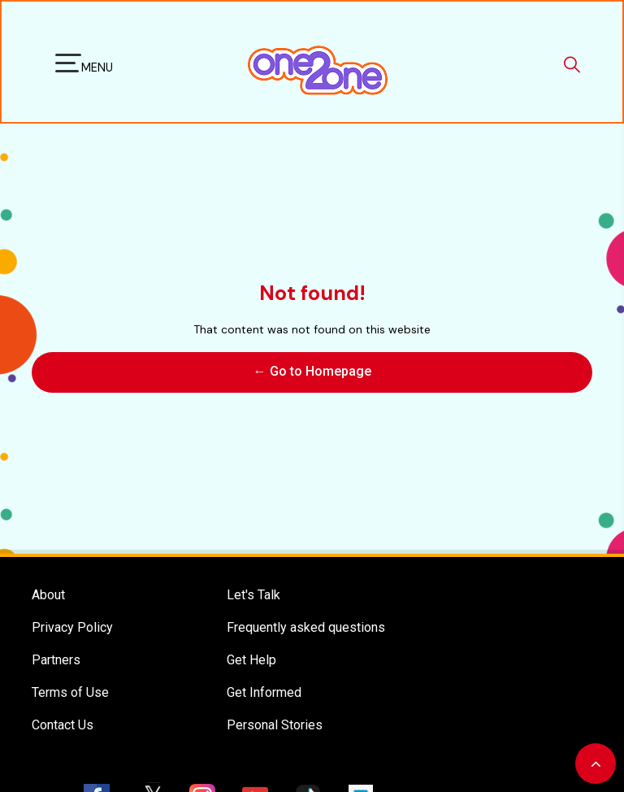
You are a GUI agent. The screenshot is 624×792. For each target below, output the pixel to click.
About (48, 577)
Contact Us (62, 707)
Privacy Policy (72, 609)
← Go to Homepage (312, 362)
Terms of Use (70, 674)
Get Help (251, 642)
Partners (56, 642)
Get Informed (264, 674)
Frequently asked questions (306, 609)
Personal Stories (275, 707)
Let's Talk (253, 577)
